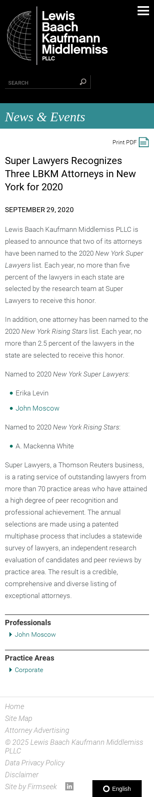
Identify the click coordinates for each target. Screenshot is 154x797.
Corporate (29, 670)
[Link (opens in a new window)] (69, 787)
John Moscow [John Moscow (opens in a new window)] (38, 408)
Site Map (18, 718)
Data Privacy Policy (34, 762)
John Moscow (35, 634)
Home (14, 706)
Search (18, 83)
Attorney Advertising (37, 730)
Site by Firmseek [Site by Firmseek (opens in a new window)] (31, 786)
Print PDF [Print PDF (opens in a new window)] (125, 142)
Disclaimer (22, 774)
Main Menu (143, 10)
